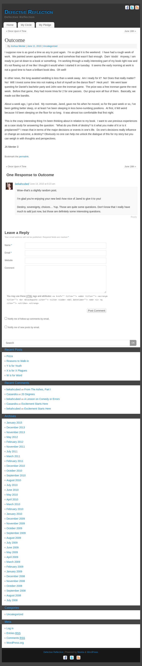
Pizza (9, 356)
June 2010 (12, 489)
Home (10, 24)
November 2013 (15, 432)
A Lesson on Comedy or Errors (42, 399)
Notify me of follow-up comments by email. (28, 319)
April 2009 (12, 557)
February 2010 (14, 509)
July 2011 (12, 451)
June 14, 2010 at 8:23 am (42, 184)
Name (8, 245)
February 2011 (14, 461)
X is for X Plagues (16, 370)
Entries (13, 633)
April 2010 (12, 499)
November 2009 (15, 523)
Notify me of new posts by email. (24, 327)
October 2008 (14, 585)
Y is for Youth (14, 365)
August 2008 (13, 595)
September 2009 (16, 533)
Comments (15, 638)
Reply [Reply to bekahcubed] (134, 217)
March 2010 (13, 504)
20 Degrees (28, 394)
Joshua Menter (18, 46)
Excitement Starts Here (34, 403)
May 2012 (12, 437)
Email (8, 252)
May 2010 (12, 494)
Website (9, 260)
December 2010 (15, 465)
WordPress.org (15, 642)
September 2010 (16, 475)
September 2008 (16, 590)
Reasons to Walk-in (17, 360)
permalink (23, 156)
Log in (9, 628)
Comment (9, 268)
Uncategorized (50, 46)
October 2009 (14, 528)
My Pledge (45, 24)
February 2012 (14, 441)
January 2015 (14, 422)
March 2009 (13, 561)
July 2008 (12, 600)
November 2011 (15, 446)
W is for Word (14, 375)
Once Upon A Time (16, 31)
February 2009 (14, 566)
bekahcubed (22, 183)
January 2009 (14, 571)
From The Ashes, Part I (37, 389)
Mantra (80, 652)
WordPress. (92, 652)
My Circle (26, 24)
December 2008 (15, 576)
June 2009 (12, 547)
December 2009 (15, 518)
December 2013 (15, 427)
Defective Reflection (28, 12)
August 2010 (13, 480)
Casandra (12, 394)
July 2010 (12, 485)
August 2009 (13, 537)
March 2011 (13, 456)
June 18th (130, 31)
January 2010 (14, 513)
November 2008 (15, 581)
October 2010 (14, 470)
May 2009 (12, 552)
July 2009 (12, 542)
